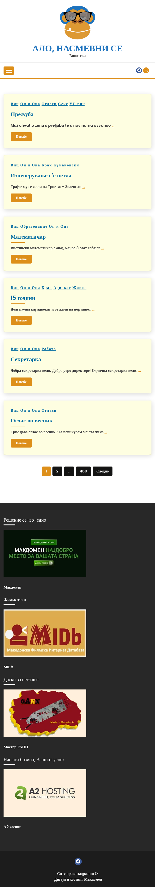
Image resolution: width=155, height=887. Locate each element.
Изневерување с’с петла (41, 175)
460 (83, 471)
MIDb (8, 667)
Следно (102, 471)
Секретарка (26, 359)
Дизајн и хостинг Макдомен (78, 879)
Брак (47, 165)
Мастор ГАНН (16, 747)
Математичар (28, 237)
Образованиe (33, 226)
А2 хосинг (12, 827)
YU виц (77, 104)
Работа (49, 349)
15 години (23, 298)
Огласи (49, 104)
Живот (79, 288)
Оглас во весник (31, 420)
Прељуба (22, 114)
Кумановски (66, 165)
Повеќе (21, 136)
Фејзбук (139, 70)
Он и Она (30, 104)
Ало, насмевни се (77, 48)
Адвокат (62, 288)
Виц (15, 104)
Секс (63, 104)
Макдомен (12, 587)
